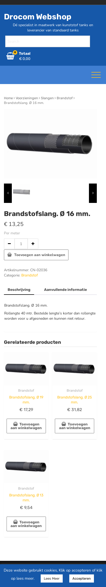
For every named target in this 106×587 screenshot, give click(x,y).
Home (8, 98)
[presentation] (8, 193)
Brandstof (65, 98)
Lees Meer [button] (52, 578)
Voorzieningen (27, 98)
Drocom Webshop (37, 16)
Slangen (47, 98)
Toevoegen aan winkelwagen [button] (26, 426)
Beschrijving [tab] (19, 289)
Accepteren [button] (81, 578)
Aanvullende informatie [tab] (65, 289)
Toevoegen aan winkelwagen (39, 254)
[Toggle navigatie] (96, 74)
